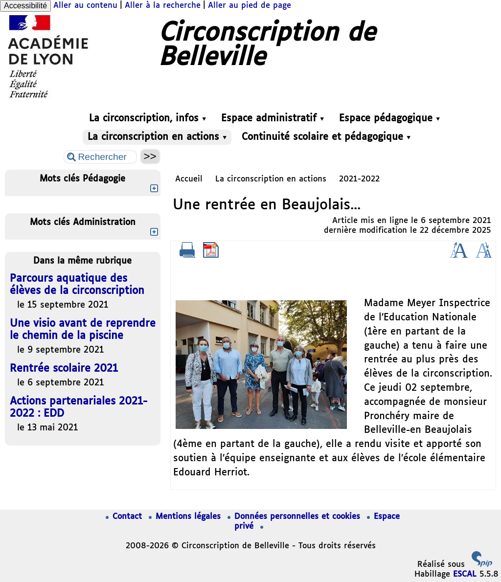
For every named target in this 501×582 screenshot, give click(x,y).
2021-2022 (359, 179)
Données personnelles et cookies (295, 517)
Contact (125, 517)
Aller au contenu (85, 5)
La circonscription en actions (157, 137)
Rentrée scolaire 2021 (64, 369)
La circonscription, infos (147, 118)
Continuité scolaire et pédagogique (326, 137)
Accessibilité (25, 5)
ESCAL (465, 574)
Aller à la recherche (163, 5)
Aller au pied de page (249, 5)
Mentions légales (186, 517)
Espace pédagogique (389, 118)
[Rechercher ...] (100, 157)
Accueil (189, 179)
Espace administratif (272, 118)
